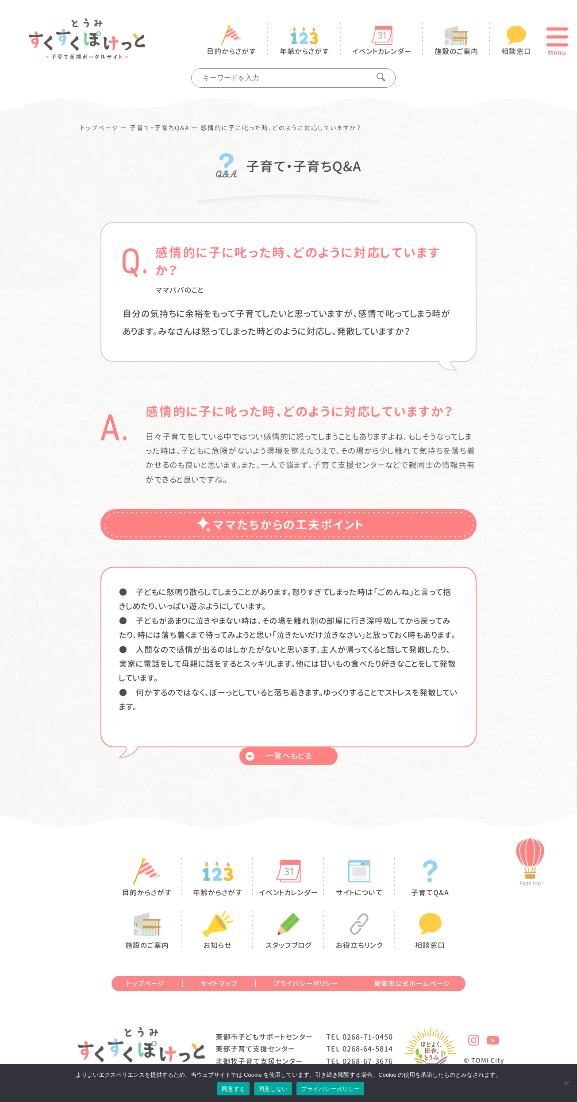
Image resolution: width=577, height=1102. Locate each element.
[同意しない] (566, 1083)
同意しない (273, 1089)
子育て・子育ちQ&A (159, 128)
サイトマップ (219, 983)
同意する (233, 1089)
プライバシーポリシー (305, 983)
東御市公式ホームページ (412, 983)
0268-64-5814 (367, 1049)
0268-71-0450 (367, 1037)
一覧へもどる (279, 756)
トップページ (100, 128)
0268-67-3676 (367, 1061)
